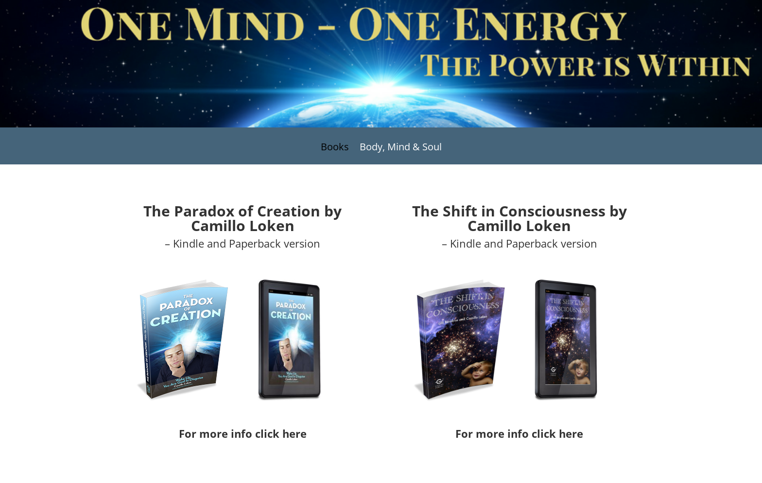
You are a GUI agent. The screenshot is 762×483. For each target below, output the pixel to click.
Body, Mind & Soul (401, 148)
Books (335, 148)
